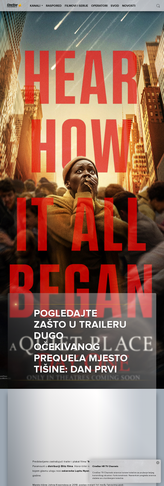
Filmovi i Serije (76, 6)
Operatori (99, 6)
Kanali (36, 6)
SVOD (115, 6)
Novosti (128, 6)
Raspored (54, 6)
